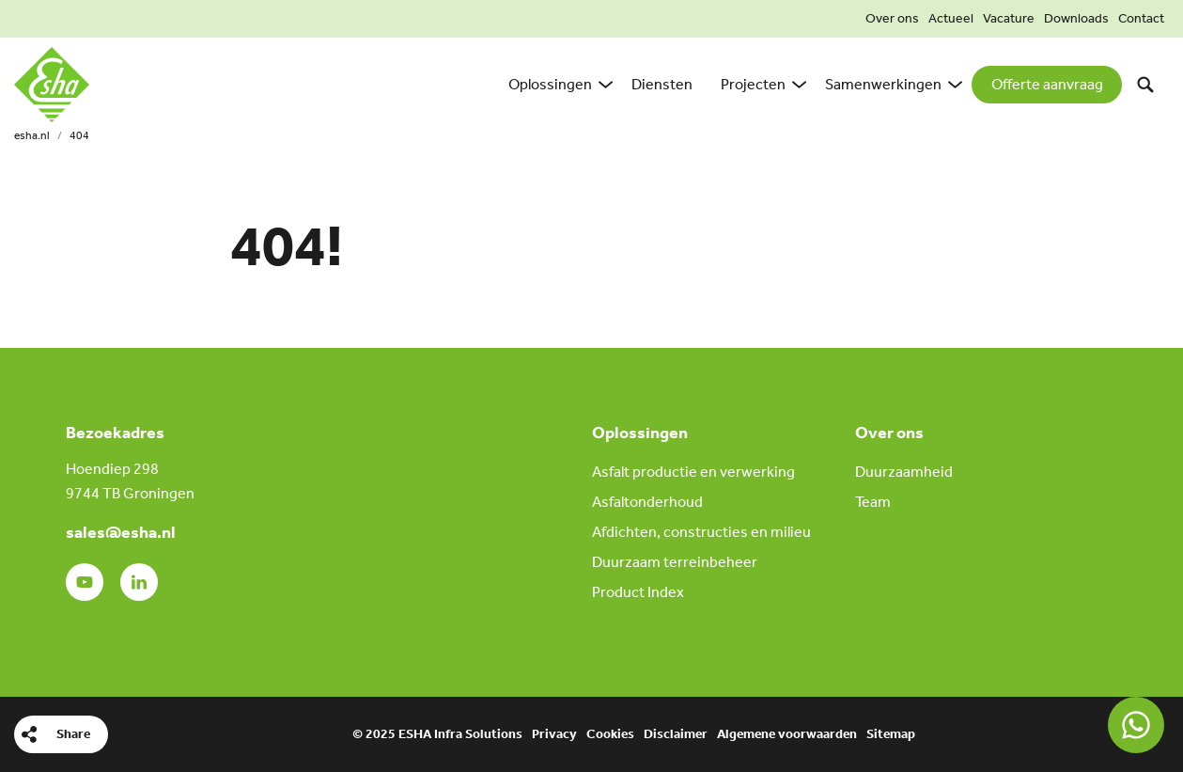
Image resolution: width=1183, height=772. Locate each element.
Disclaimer (676, 734)
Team (873, 502)
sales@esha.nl (121, 532)
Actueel (950, 18)
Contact (1141, 18)
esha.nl (32, 135)
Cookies (610, 734)
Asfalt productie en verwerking (693, 472)
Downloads (1076, 18)
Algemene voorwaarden (787, 734)
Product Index (638, 592)
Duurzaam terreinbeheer (674, 562)
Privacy (554, 734)
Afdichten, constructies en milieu (701, 532)
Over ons (892, 18)
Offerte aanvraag (1047, 84)
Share (73, 734)
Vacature (1009, 18)
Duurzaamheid (904, 472)
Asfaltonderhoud (647, 502)
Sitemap (890, 734)
